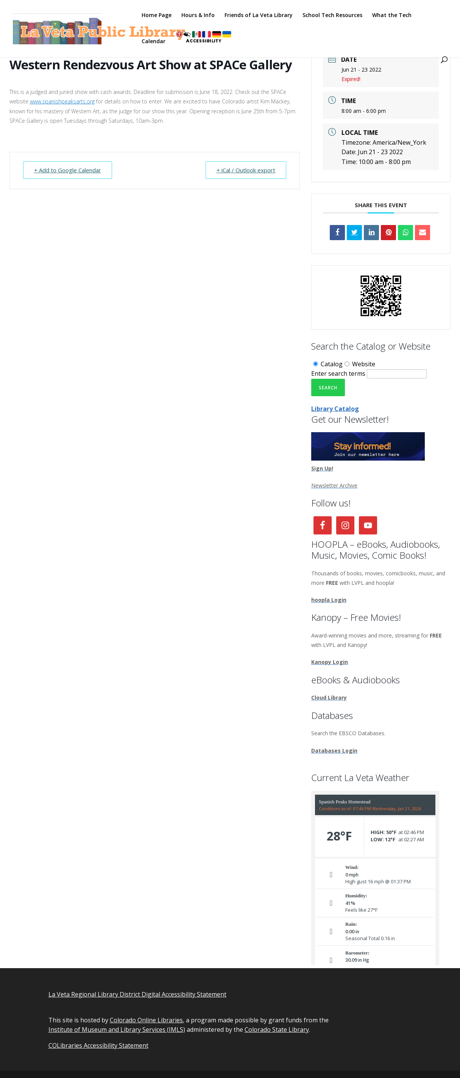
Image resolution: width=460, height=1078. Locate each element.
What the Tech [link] (392, 15)
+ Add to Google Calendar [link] (67, 170)
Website (360, 364)
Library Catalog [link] (335, 409)
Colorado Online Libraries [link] (146, 1020)
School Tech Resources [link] (332, 15)
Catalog (328, 364)
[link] (101, 28)
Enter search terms (338, 373)
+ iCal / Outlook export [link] (246, 170)
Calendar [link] (153, 42)
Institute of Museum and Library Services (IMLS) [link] (116, 1029)
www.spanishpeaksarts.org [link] (62, 101)
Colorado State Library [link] (277, 1029)
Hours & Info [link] (198, 15)
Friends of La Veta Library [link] (259, 15)
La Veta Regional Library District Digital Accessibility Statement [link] (137, 994)
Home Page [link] (157, 15)
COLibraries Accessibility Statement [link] (98, 1045)
